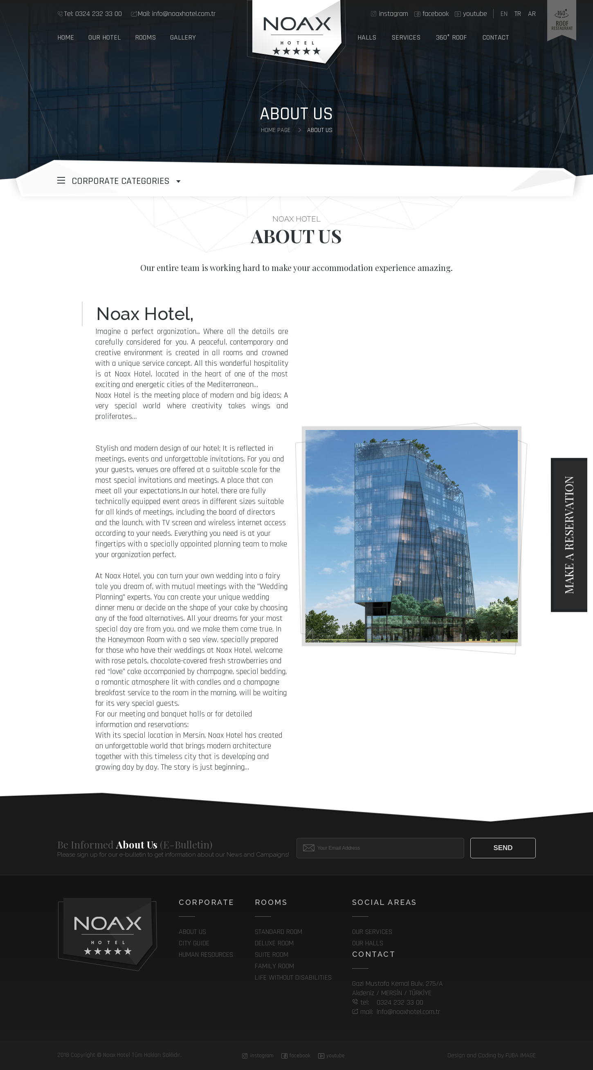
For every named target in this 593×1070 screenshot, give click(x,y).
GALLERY (183, 37)
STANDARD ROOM (278, 931)
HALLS (366, 37)
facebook (435, 13)
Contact (496, 37)
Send (502, 848)
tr (517, 13)
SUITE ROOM (271, 954)
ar (532, 13)
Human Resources (206, 954)
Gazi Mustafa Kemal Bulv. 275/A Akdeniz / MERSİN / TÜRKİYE (397, 988)
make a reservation (568, 535)
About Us (319, 130)
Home (65, 37)
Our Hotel (104, 37)
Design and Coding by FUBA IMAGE (491, 1055)
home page (275, 130)
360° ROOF (451, 37)
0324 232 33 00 (93, 13)
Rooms (145, 37)
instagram (393, 13)
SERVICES (405, 37)
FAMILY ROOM (274, 966)
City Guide (194, 943)
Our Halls (367, 943)
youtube (475, 13)
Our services (372, 931)
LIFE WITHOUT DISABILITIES (293, 977)
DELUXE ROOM (274, 943)
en (504, 13)
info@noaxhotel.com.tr (177, 13)
